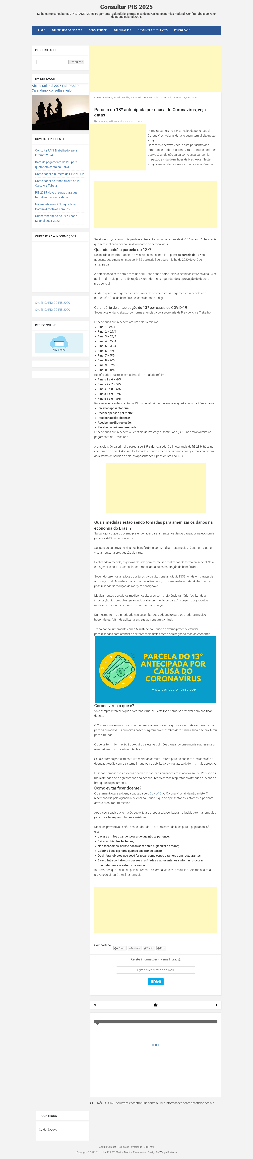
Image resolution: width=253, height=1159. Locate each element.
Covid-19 (155, 793)
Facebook (134, 948)
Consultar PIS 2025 (126, 6)
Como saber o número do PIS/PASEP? (60, 174)
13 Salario (102, 121)
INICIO (41, 30)
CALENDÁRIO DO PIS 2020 (52, 302)
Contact (111, 1146)
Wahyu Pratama (168, 1152)
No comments (135, 121)
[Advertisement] (155, 69)
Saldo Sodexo (48, 1129)
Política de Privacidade (130, 1146)
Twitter (148, 948)
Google (119, 948)
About (102, 1146)
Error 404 (149, 1146)
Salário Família (116, 121)
